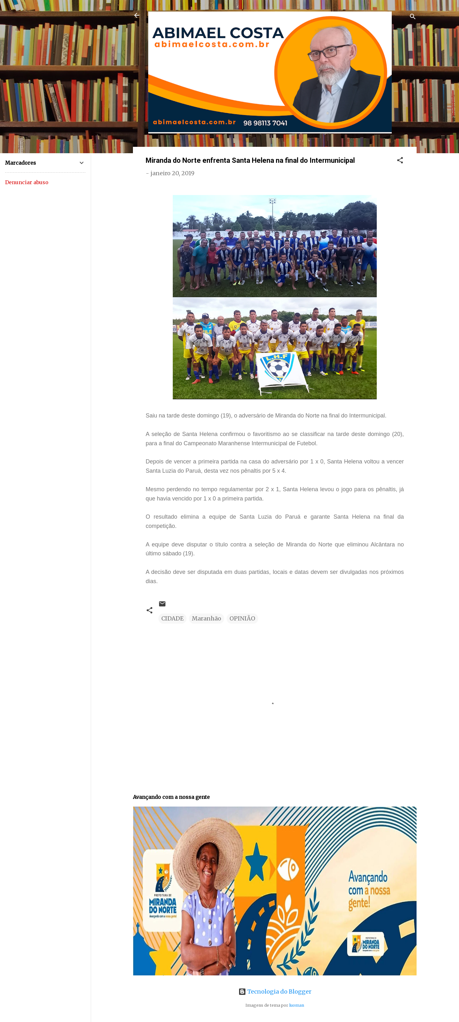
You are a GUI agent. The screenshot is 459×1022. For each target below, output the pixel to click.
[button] (400, 161)
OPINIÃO (242, 618)
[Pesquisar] (413, 17)
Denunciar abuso (26, 182)
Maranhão (206, 618)
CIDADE (172, 618)
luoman (296, 1005)
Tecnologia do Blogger (274, 991)
